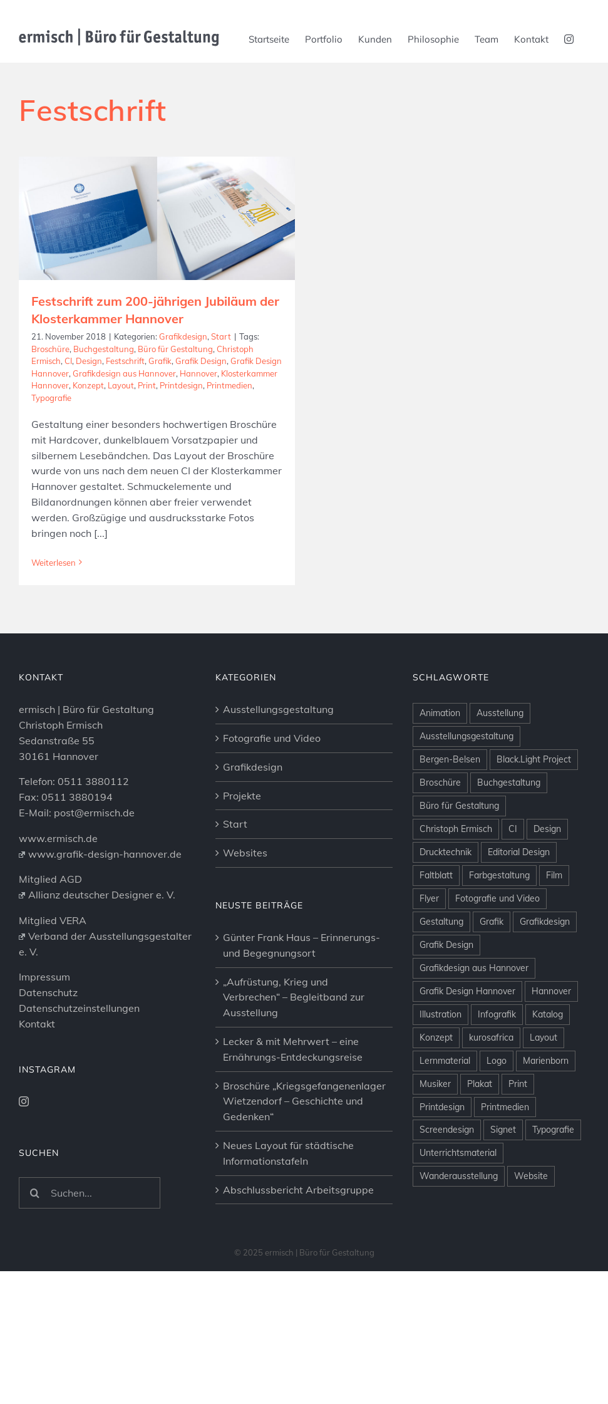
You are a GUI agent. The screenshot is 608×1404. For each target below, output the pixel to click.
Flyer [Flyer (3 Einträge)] (429, 940)
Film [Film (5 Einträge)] (554, 917)
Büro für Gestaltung (175, 349)
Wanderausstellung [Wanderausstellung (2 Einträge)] (459, 1218)
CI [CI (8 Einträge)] (512, 870)
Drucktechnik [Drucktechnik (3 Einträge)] (445, 894)
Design (89, 361)
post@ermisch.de (94, 854)
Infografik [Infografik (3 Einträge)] (497, 1056)
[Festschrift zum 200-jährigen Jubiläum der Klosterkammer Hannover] (157, 218)
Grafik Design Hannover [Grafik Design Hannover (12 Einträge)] (467, 1033)
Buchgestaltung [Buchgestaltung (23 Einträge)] (508, 824)
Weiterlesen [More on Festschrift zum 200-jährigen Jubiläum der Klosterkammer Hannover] (53, 563)
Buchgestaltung (103, 349)
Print (147, 385)
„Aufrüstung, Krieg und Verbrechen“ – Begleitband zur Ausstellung (293, 1039)
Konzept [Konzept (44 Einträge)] (436, 1079)
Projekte (242, 837)
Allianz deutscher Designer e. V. (97, 937)
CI (68, 361)
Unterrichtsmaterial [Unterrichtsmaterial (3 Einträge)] (458, 1195)
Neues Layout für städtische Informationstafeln (288, 1195)
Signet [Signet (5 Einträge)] (503, 1172)
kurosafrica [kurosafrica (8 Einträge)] (491, 1079)
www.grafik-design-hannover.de (100, 896)
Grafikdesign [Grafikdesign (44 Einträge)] (545, 963)
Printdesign (181, 385)
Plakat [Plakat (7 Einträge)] (479, 1125)
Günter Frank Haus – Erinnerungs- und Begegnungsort (301, 987)
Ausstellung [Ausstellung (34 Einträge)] (500, 755)
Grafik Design (201, 361)
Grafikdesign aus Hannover (124, 373)
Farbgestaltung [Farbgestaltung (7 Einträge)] (499, 917)
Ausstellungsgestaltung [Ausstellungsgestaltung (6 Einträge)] (466, 778)
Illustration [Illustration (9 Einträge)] (440, 1056)
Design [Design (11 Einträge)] (547, 870)
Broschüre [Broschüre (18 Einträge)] (440, 824)
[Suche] (34, 1235)
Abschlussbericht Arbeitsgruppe (298, 1231)
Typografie (51, 398)
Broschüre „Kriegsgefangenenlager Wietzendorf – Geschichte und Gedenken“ (304, 1143)
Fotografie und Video (272, 780)
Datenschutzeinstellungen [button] (79, 1050)
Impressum (44, 1019)
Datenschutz (48, 1035)
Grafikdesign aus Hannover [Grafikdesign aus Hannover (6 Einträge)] (474, 1010)
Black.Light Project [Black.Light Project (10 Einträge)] (534, 802)
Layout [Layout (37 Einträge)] (543, 1079)
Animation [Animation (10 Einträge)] (440, 755)
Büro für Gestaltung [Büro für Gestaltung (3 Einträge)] (459, 847)
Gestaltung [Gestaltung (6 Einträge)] (441, 963)
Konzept (88, 385)
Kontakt (37, 1065)
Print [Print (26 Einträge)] (517, 1125)
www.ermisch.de (58, 880)
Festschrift (125, 361)
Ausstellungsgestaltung (278, 752)
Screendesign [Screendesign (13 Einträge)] (447, 1172)
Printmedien (229, 385)
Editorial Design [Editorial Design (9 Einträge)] (519, 894)
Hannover (198, 373)
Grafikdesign (183, 336)
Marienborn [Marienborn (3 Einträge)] (546, 1102)
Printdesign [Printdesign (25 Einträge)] (442, 1149)
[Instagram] (24, 1143)
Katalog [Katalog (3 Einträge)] (547, 1056)
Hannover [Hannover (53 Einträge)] (551, 1033)
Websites (245, 895)
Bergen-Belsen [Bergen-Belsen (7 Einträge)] (450, 802)
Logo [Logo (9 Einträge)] (497, 1102)
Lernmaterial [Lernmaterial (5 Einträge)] (445, 1102)
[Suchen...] (89, 1235)
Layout (121, 385)
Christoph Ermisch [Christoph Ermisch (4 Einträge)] (456, 870)
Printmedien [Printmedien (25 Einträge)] (505, 1149)
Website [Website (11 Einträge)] (531, 1218)
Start (221, 336)
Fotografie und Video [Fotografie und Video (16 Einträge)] (497, 940)
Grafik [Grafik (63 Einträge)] (491, 963)
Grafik (160, 361)
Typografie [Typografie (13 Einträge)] (553, 1172)
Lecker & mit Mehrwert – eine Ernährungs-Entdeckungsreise (293, 1091)
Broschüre (50, 349)
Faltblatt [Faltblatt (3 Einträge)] (436, 917)
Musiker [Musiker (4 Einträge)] (435, 1125)
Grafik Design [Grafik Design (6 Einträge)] (446, 986)
